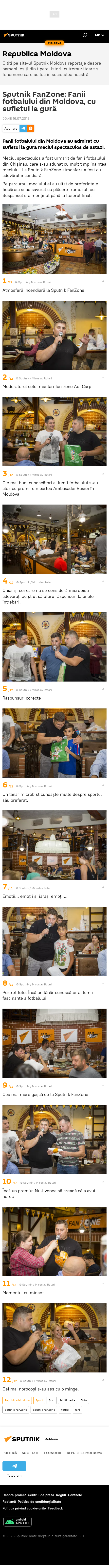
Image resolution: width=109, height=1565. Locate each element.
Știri (51, 1400)
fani (77, 1409)
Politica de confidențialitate (39, 1501)
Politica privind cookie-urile (24, 1508)
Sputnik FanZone (16, 1409)
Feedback (55, 1508)
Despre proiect (14, 1495)
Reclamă (9, 1501)
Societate (30, 1452)
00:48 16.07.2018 (15, 118)
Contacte (75, 1495)
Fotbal (65, 1409)
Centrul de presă (41, 1495)
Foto (84, 1400)
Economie (53, 1452)
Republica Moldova (17, 1400)
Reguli (61, 1495)
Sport (39, 1400)
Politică (9, 1452)
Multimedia (67, 1400)
